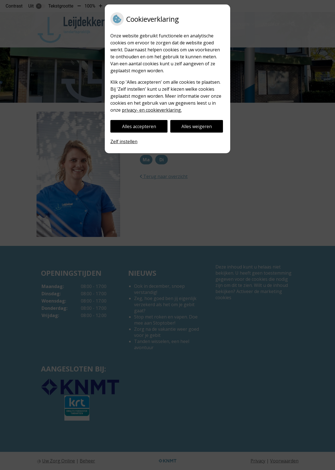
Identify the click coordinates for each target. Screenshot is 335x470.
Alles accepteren (139, 126)
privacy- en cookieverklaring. (152, 110)
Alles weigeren (196, 126)
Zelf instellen (123, 141)
